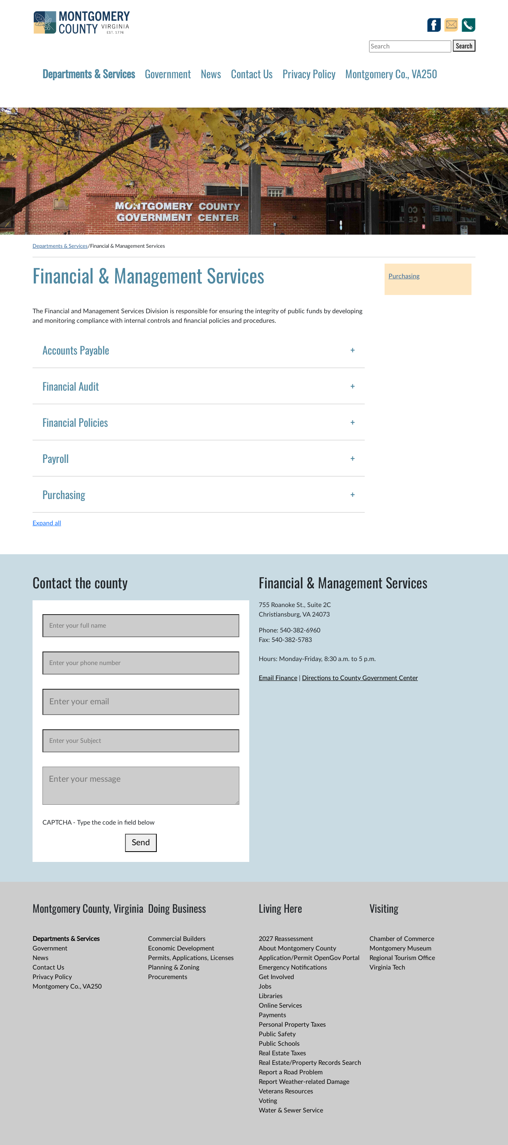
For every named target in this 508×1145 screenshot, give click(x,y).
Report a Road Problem (291, 1072)
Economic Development (181, 948)
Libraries (271, 996)
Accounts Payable (75, 350)
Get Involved (276, 977)
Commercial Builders (177, 939)
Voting (268, 1101)
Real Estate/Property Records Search (310, 1063)
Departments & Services (88, 73)
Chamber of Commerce (401, 939)
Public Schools (279, 1044)
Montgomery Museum (400, 948)
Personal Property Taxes (292, 1025)
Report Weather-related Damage (304, 1082)
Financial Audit (70, 386)
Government (168, 73)
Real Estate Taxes (282, 1053)
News (211, 73)
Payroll (55, 458)
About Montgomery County (297, 948)
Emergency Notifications (293, 967)
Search (464, 45)
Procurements (167, 977)
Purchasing (63, 494)
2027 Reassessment (286, 939)
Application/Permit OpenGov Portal (309, 958)
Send (141, 843)
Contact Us (252, 73)
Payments (272, 1015)
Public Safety (277, 1034)
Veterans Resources (286, 1091)
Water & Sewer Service (291, 1110)
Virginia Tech (387, 967)
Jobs (265, 986)
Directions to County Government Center (360, 678)
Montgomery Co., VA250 (391, 73)
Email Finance (278, 678)
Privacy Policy (309, 73)
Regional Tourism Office (402, 958)
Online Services (280, 1005)
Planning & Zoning (173, 967)
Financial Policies (75, 422)
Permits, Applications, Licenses (191, 958)
